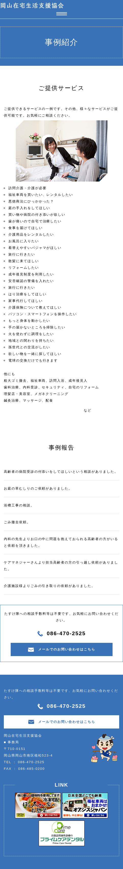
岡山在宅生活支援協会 (32, 5)
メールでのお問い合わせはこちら (61, 649)
